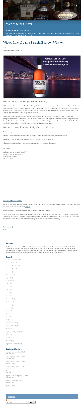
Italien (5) (9, 290)
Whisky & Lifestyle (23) (13, 266)
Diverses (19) (10, 341)
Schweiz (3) (9, 308)
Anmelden (11, 397)
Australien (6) (10, 272)
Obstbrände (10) (10, 329)
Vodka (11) (9, 335)
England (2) (9, 278)
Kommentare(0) (8, 227)
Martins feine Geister (19, 24)
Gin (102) (9, 320)
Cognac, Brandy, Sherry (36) (14, 332)
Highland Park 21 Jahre (13, 371)
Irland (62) (9, 287)
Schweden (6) (10, 305)
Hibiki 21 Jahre (10, 386)
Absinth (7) (9, 338)
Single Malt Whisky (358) (13, 260)
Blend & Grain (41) (11, 263)
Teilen (5, 229)
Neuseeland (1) (10, 299)
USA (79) (8, 314)
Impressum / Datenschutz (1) (14, 344)
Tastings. (47, 210)
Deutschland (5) (10, 275)
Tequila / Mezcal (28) (12, 326)
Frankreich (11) (10, 281)
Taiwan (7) (9, 311)
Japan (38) (9, 293)
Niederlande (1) (10, 302)
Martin (12, 50)
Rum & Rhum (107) (12, 323)
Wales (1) (8, 317)
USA (4, 47)
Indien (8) (9, 284)
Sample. (27, 207)
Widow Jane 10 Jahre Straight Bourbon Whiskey (33, 42)
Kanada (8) (9, 296)
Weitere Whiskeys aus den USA (12, 201)
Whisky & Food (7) (11, 269)
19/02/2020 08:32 (19, 50)
